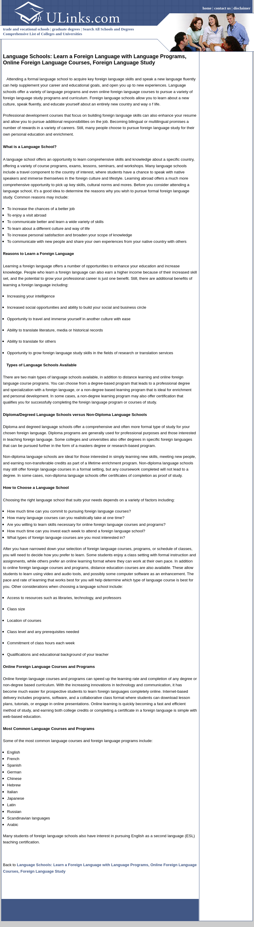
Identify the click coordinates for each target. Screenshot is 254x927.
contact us (222, 8)
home (207, 8)
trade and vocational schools (26, 29)
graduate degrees (66, 29)
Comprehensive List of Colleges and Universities (42, 34)
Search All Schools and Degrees (108, 29)
